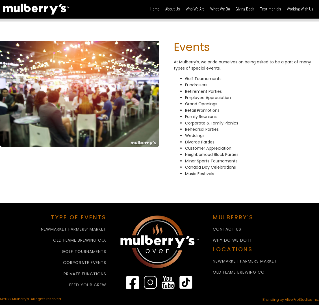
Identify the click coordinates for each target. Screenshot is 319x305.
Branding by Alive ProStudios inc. (290, 299)
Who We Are (195, 9)
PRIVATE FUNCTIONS (85, 274)
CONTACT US (227, 229)
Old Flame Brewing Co (239, 272)
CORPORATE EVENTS (84, 263)
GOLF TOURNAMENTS (84, 252)
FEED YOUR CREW (87, 285)
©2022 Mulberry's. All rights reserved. (31, 299)
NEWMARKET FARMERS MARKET (245, 261)
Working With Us (300, 9)
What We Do (220, 9)
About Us (172, 9)
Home (155, 9)
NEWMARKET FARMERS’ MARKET (73, 229)
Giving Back (245, 9)
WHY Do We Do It (232, 240)
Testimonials (270, 9)
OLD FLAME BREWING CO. (79, 240)
